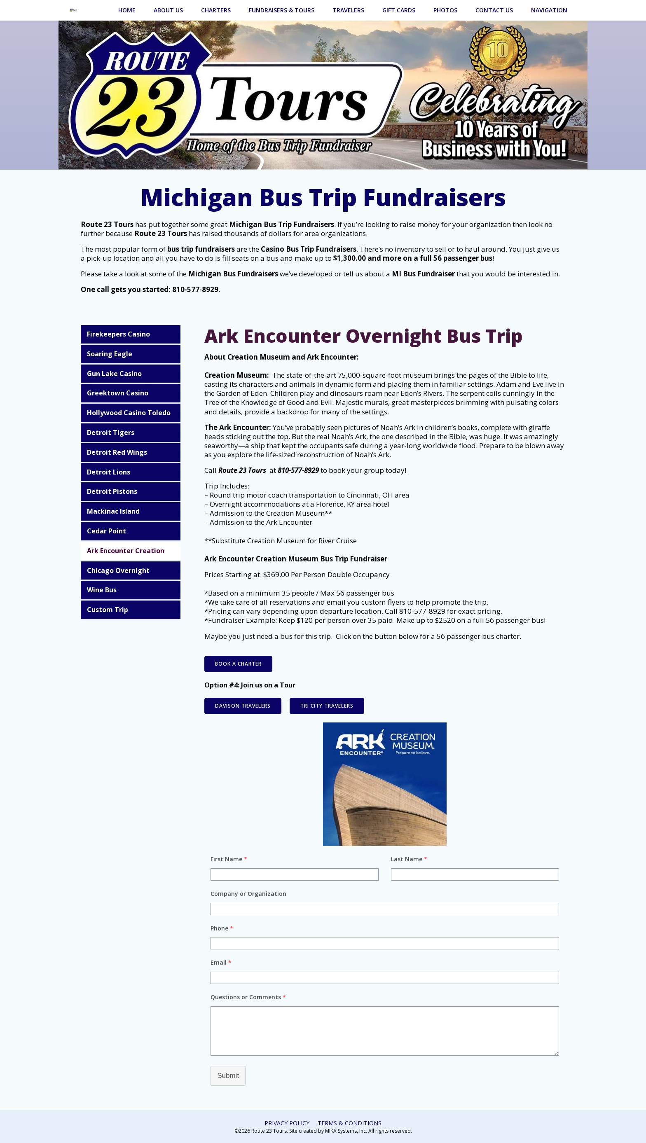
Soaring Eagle (110, 353)
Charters (216, 10)
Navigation (549, 10)
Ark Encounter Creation (126, 550)
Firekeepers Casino (119, 334)
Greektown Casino (118, 392)
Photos (446, 10)
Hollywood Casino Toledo (129, 412)
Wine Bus (102, 589)
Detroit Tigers (111, 432)
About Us (168, 10)
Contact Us (494, 10)
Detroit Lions (109, 471)
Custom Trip (108, 609)
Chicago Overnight (119, 570)
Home (127, 10)
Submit (229, 1076)
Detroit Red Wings (118, 452)
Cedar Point (107, 530)
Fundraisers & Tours (282, 10)
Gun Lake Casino (115, 373)
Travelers (349, 10)
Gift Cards (399, 10)
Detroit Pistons (113, 491)
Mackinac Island (114, 511)
